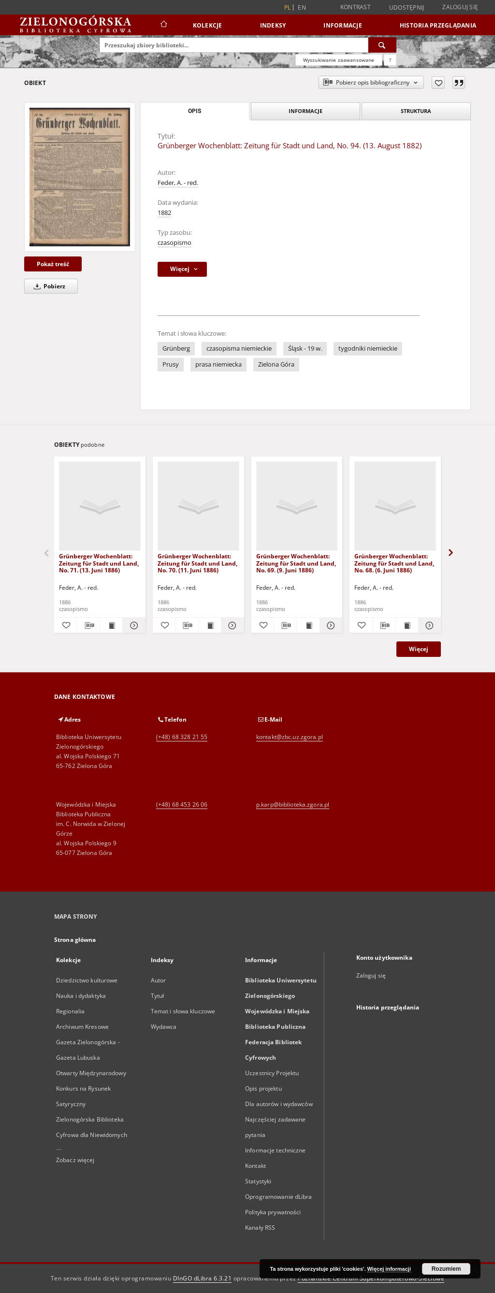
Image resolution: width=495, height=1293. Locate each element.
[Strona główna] (163, 25)
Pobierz (47, 286)
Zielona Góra (276, 364)
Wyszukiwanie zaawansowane (339, 60)
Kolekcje (207, 25)
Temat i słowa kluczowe (183, 1011)
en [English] (302, 7)
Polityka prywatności (273, 1212)
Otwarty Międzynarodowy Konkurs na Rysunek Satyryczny (91, 1088)
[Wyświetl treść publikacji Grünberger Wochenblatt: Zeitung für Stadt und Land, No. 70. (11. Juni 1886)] (210, 625)
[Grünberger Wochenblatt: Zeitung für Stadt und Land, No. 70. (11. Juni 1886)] (198, 506)
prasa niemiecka (218, 364)
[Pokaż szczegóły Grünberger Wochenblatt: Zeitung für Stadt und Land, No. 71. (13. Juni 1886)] (132, 625)
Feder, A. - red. (178, 183)
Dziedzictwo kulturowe (87, 980)
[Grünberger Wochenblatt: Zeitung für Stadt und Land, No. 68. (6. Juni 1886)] (395, 506)
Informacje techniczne (275, 1150)
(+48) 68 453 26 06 (181, 804)
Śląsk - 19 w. (305, 348)
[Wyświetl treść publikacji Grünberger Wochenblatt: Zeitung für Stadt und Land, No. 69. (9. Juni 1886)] (308, 625)
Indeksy (273, 25)
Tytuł (157, 996)
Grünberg (176, 348)
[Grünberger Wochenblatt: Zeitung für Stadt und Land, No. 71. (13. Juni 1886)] (99, 506)
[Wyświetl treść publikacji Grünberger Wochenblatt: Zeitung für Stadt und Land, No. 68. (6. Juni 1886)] (406, 625)
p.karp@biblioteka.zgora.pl (292, 804)
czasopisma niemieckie (239, 348)
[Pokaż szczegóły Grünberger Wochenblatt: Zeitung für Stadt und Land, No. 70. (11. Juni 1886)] (231, 625)
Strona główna (75, 940)
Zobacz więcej (75, 1160)
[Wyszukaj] (382, 45)
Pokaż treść (53, 264)
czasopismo (174, 243)
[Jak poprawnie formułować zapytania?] (390, 60)
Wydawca (164, 1027)
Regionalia (70, 1011)
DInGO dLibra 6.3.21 (202, 1278)
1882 (164, 213)
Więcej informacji (389, 1269)
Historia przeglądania (438, 25)
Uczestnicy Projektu (272, 1073)
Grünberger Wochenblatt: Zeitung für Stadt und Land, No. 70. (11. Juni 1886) (197, 563)
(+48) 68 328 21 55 (181, 737)
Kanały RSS (260, 1227)
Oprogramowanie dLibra (278, 1197)
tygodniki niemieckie (367, 348)
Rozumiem (446, 1268)
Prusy (170, 364)
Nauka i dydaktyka (81, 996)
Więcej (418, 649)
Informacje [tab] (305, 110)
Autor (158, 980)
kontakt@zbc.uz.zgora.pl (289, 737)
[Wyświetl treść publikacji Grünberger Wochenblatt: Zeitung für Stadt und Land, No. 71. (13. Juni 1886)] (111, 625)
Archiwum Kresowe (82, 1027)
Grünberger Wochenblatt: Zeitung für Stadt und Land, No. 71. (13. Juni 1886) (99, 563)
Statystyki (258, 1181)
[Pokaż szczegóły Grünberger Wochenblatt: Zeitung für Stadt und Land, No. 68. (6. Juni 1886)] (428, 625)
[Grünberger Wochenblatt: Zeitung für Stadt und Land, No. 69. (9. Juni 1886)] (297, 506)
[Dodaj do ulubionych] (438, 82)
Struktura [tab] (416, 110)
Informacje (342, 25)
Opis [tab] (194, 111)
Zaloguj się (460, 7)
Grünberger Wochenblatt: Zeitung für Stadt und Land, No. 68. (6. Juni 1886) (394, 563)
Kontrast (355, 7)
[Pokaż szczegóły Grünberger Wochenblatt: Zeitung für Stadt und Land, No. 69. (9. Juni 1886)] (330, 625)
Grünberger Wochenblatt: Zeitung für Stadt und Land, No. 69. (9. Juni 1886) (296, 563)
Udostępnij (406, 8)
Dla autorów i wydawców (279, 1104)
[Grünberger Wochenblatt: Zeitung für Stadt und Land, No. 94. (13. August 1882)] (79, 177)
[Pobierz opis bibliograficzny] (88, 625)
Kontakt (255, 1166)
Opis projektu (263, 1088)
